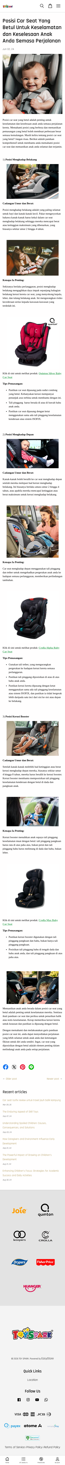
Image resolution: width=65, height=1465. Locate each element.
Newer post (53, 1078)
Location (32, 1380)
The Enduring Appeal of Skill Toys (20, 1111)
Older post (11, 1078)
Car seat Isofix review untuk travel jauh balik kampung (32, 1100)
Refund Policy (52, 1447)
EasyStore (47, 1358)
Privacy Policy (34, 1447)
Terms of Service (15, 1447)
